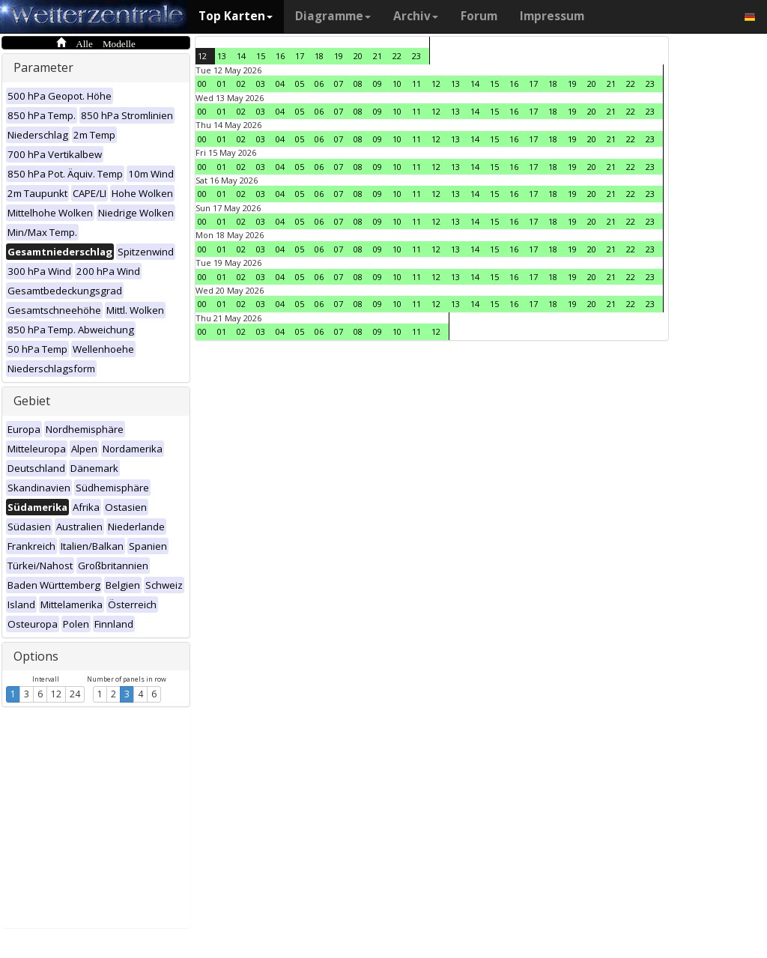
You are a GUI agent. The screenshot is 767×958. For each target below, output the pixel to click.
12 (56, 694)
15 (260, 55)
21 (377, 55)
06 (319, 83)
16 (280, 55)
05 (299, 83)
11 (416, 83)
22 (396, 55)
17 (299, 55)
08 (358, 83)
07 (338, 83)
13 (221, 55)
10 (396, 83)
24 (75, 694)
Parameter (43, 67)
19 (338, 55)
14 (241, 55)
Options (35, 656)
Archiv (415, 16)
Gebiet (31, 400)
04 (280, 83)
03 (260, 83)
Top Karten (235, 16)
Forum (479, 16)
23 (416, 55)
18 (319, 55)
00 (202, 83)
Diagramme (333, 16)
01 (221, 83)
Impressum (552, 16)
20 (358, 55)
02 (241, 83)
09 (377, 83)
